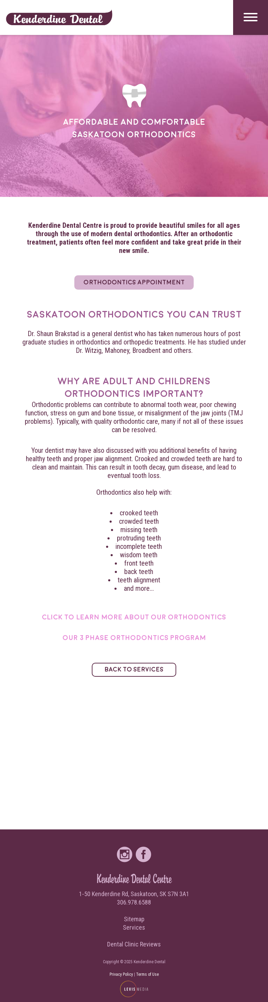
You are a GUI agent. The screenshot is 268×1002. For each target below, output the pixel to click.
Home (11, 78)
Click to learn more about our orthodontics (134, 617)
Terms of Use (147, 974)
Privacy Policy (121, 974)
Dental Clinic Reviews (134, 944)
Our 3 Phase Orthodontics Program (134, 637)
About (13, 164)
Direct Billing (24, 336)
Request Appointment (37, 422)
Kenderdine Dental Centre (134, 879)
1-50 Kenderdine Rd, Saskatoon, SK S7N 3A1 (134, 894)
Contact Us (21, 508)
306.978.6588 (134, 902)
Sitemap (134, 919)
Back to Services (134, 669)
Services (16, 250)
